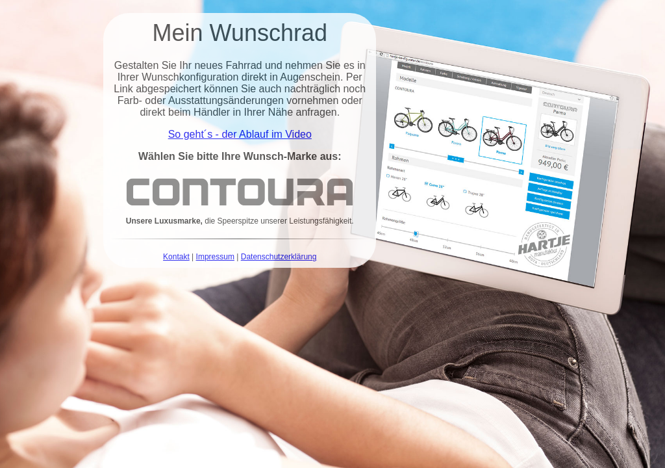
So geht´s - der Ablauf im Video (240, 134)
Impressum (215, 256)
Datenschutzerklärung (279, 256)
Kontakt (176, 256)
